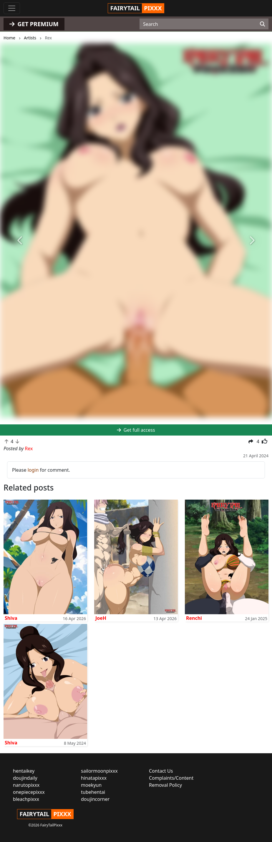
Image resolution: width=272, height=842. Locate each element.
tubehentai (93, 792)
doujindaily (25, 778)
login (33, 470)
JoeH (100, 618)
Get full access (136, 430)
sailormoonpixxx (99, 771)
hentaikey (23, 771)
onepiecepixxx (29, 792)
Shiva (11, 618)
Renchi (194, 618)
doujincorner (95, 799)
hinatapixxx (94, 778)
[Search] (262, 24)
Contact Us (161, 771)
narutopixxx (26, 785)
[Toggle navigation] (12, 8)
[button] (20, 240)
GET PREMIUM (34, 24)
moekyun (91, 785)
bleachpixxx (26, 799)
